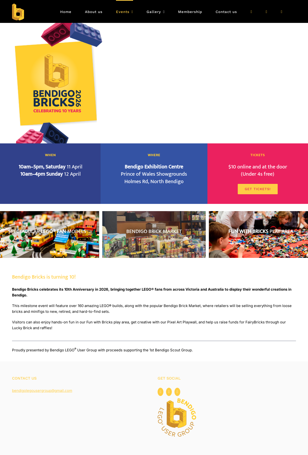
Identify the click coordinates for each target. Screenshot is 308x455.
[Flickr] (177, 392)
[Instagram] (169, 392)
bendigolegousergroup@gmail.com (42, 390)
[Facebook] (160, 392)
